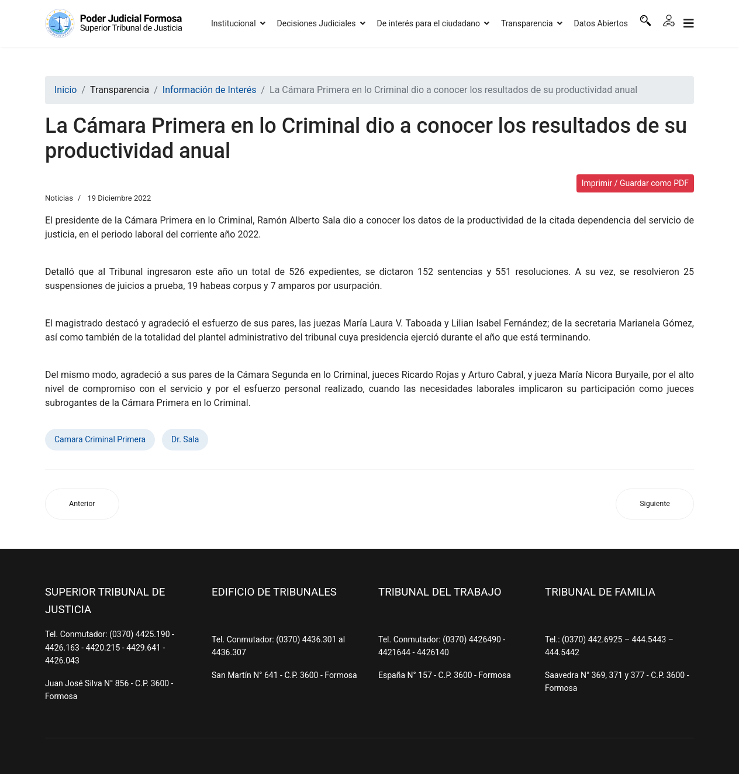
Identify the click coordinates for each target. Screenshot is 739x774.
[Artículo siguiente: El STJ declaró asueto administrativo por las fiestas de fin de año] (655, 504)
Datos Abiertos (601, 23)
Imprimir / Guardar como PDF (635, 183)
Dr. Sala (185, 439)
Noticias (59, 198)
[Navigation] (688, 23)
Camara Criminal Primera (100, 439)
